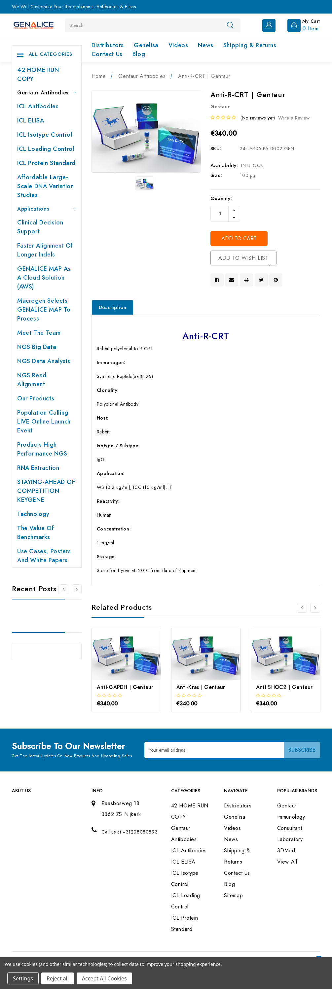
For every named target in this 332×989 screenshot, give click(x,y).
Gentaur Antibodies (46, 92)
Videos (178, 45)
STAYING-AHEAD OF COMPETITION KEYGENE (46, 491)
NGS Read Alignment (32, 380)
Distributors (108, 45)
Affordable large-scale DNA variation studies (45, 186)
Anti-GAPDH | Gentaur (125, 687)
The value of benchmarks (35, 532)
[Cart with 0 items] (298, 24)
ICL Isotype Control (44, 134)
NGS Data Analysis (43, 361)
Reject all (58, 978)
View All (287, 862)
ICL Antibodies (37, 106)
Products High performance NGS (42, 449)
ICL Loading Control (45, 149)
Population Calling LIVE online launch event (44, 421)
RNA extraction (38, 467)
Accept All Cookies (104, 978)
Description (113, 307)
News (205, 45)
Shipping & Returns (250, 45)
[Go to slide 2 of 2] (63, 589)
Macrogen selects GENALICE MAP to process (44, 309)
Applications (46, 209)
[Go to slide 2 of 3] (315, 608)
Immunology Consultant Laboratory (291, 828)
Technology (33, 514)
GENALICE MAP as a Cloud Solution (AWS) (44, 277)
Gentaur (287, 805)
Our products (35, 398)
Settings (23, 978)
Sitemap (233, 895)
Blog (138, 54)
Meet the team (39, 332)
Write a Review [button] (294, 117)
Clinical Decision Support (40, 227)
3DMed (286, 850)
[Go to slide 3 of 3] (302, 608)
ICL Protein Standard (46, 163)
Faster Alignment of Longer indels (45, 250)
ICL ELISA (30, 120)
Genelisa (146, 45)
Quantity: (221, 198)
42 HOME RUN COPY (38, 74)
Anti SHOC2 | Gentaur (284, 687)
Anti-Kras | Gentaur (200, 687)
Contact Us (107, 54)
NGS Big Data (36, 347)
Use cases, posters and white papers (44, 555)
